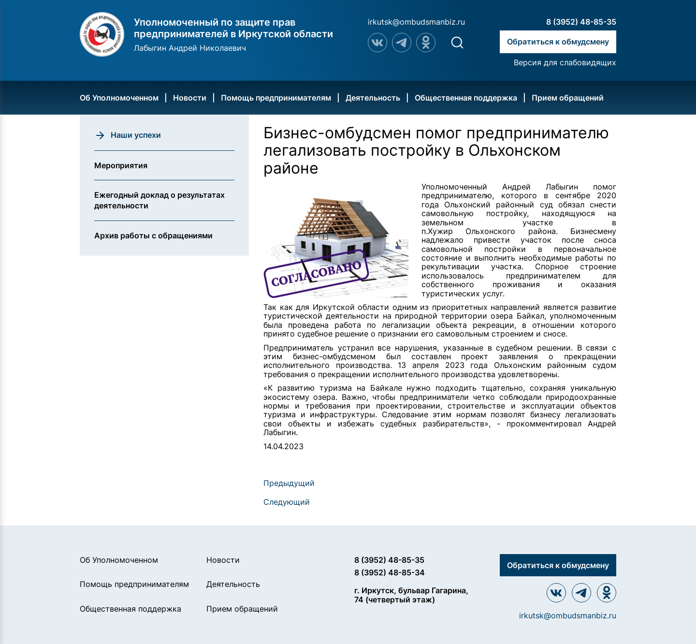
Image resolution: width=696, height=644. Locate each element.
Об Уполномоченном (119, 97)
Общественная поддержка (466, 97)
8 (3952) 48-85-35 (581, 22)
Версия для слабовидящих (565, 62)
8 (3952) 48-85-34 (389, 572)
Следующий (286, 502)
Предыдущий (289, 483)
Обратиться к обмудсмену (558, 41)
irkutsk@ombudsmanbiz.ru (416, 21)
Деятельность (373, 97)
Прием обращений (568, 97)
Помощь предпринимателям (276, 97)
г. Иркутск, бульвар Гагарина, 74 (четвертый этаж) (411, 594)
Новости (189, 97)
